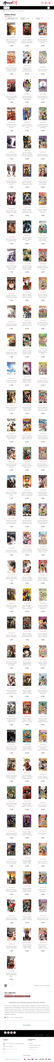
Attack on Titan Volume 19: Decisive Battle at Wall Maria (11, 465)
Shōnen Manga (21, 10)
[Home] (4, 10)
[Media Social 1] (5, 1032)
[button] (27, 1025)
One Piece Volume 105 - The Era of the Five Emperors (42, 41)
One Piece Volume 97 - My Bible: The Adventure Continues (42, 267)
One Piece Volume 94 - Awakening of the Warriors (43, 352)
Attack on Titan (9, 996)
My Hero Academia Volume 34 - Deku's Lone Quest (27, 126)
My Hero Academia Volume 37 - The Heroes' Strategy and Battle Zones (27, 41)
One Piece (27, 996)
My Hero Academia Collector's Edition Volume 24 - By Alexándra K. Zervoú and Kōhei (27, 410)
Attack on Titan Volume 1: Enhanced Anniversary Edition (11, 975)
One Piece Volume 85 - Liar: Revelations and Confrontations (43, 607)
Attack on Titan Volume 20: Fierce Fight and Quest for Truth (11, 437)
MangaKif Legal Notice (34, 1047)
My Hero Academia (19, 996)
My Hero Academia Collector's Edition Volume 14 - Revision (27, 692)
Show (38, 18)
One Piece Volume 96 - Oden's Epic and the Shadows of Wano (43, 296)
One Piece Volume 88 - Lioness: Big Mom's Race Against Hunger (42, 522)
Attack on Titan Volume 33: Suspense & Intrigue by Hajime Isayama (11, 69)
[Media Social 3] (11, 1032)
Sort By (22, 18)
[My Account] (46, 3)
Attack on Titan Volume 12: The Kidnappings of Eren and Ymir (11, 663)
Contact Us (48, 1034)
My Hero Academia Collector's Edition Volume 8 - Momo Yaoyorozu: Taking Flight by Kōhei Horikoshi (27, 863)
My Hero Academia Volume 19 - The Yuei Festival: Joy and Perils (27, 550)
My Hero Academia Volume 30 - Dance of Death (27, 239)
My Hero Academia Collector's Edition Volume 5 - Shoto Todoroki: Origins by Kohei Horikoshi (27, 947)
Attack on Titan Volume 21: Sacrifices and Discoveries (11, 409)
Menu (6, 7)
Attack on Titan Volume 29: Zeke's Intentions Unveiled (11, 183)
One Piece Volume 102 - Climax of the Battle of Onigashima (42, 126)
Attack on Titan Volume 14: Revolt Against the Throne (11, 607)
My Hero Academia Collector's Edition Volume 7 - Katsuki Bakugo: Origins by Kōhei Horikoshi (27, 891)
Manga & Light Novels (11, 10)
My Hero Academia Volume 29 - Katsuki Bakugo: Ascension (27, 267)
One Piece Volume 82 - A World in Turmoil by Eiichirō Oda (42, 692)
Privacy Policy (32, 1049)
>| (12, 985)
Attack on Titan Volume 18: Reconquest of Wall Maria (11, 494)
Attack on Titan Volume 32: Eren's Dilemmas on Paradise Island (11, 98)
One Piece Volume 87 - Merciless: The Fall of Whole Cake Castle (43, 550)
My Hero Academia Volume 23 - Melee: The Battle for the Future (27, 437)
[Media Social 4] (14, 1032)
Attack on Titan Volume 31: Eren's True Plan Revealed (11, 126)
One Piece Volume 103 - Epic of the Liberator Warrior (42, 98)
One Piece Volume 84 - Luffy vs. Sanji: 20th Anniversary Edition (43, 635)
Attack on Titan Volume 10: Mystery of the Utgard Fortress (11, 720)
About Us (31, 1043)
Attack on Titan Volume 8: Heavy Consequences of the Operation (11, 777)
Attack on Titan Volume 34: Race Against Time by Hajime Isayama (11, 41)
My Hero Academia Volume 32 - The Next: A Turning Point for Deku (27, 183)
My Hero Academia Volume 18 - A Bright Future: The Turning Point (27, 579)
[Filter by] (29, 18)
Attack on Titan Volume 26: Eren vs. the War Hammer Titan (11, 267)
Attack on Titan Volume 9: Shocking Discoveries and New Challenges (11, 748)
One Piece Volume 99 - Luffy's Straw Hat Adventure (43, 211)
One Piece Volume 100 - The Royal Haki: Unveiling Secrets (42, 183)
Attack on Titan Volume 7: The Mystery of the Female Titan (11, 805)
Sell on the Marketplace (39, 1034)
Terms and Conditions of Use (35, 1045)
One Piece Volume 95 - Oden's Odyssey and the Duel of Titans (42, 324)
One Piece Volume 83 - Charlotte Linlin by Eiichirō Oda (43, 663)
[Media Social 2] (8, 1032)
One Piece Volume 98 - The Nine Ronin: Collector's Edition (43, 239)
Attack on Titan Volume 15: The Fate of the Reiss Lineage (11, 579)
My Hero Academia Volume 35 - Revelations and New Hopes (27, 98)
